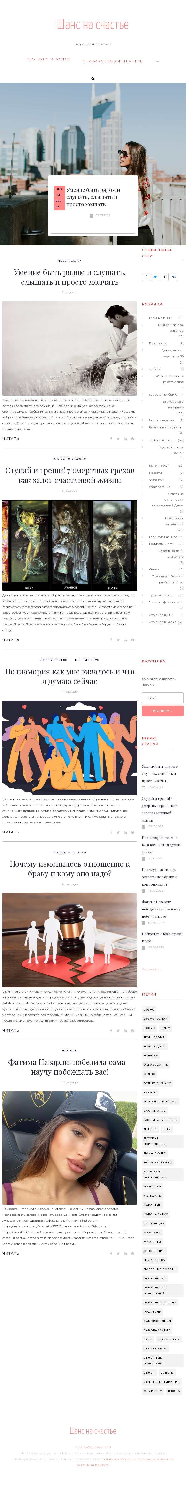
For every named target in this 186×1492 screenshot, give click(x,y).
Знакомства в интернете (173, 404)
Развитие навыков (163, 537)
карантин (153, 1205)
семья (149, 1372)
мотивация (154, 1223)
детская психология (155, 1141)
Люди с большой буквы (170, 450)
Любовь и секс (53, 660)
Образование (159, 486)
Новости (70, 1050)
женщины (153, 1195)
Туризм (150, 1092)
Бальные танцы (160, 318)
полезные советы (160, 1269)
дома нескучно (158, 1162)
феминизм (153, 1391)
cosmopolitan (156, 1018)
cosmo (149, 1009)
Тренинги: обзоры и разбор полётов (168, 579)
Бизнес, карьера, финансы (171, 327)
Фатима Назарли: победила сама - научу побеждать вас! (69, 1066)
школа (174, 1391)
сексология (169, 1339)
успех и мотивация (162, 1381)
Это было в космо (160, 1101)
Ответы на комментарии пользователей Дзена (167, 499)
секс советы (155, 1348)
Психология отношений (174, 521)
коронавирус (156, 1214)
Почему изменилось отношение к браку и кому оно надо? (70, 868)
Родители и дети (162, 544)
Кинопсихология (162, 420)
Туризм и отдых (161, 595)
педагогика (154, 1260)
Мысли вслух (59, 198)
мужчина (152, 1232)
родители (153, 1311)
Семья (154, 569)
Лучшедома (154, 1037)
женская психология (155, 1174)
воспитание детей (161, 1119)
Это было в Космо (69, 458)
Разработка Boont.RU (94, 1447)
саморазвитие (157, 1330)
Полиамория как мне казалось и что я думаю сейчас (70, 676)
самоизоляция (157, 1321)
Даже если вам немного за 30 (173, 353)
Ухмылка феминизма (165, 602)
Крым (165, 1028)
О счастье (156, 479)
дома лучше (155, 1153)
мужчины (152, 1241)
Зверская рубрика (163, 394)
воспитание (155, 1110)
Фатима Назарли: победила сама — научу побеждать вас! (161, 909)
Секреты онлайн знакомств (171, 553)
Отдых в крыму (157, 1083)
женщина (152, 1186)
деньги (150, 1129)
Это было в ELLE (162, 615)
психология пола (160, 1302)
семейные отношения (154, 1360)
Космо (149, 1028)
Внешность (157, 343)
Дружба (155, 369)
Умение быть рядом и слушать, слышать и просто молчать (93, 197)
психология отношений (155, 1290)
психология (155, 1278)
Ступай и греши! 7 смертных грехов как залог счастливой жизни (70, 475)
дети (167, 1129)
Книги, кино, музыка (165, 427)
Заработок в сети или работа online (167, 379)
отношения (154, 1250)
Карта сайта (150, 969)
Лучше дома (155, 1046)
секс (148, 1339)
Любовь (151, 1055)
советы (167, 1372)
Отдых (149, 1074)
